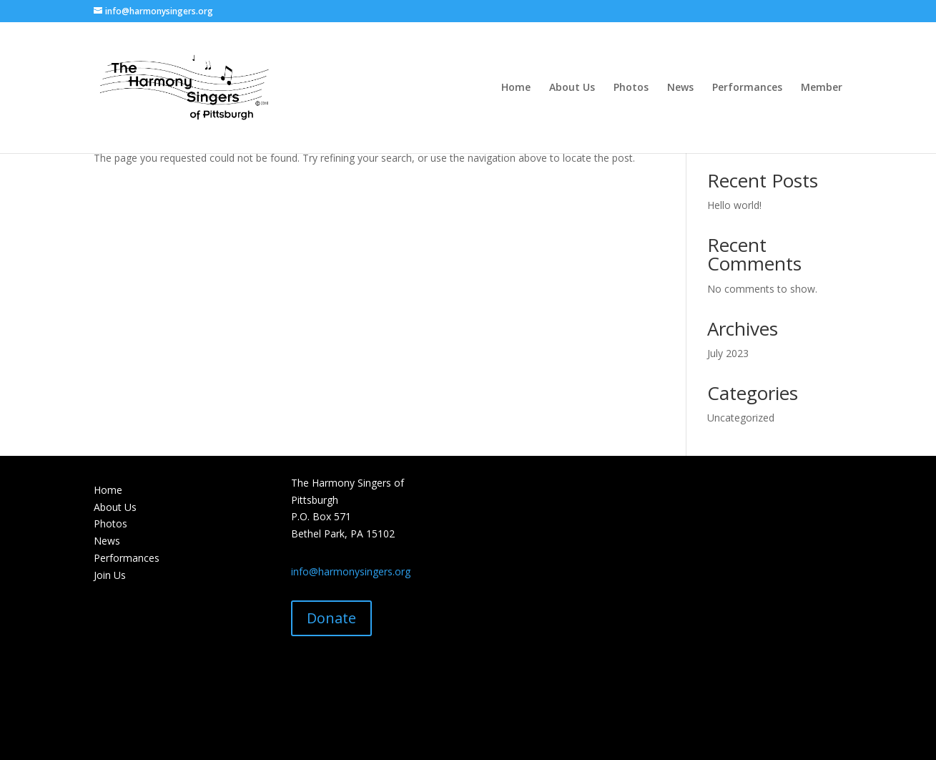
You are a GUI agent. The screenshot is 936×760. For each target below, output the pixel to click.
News (680, 88)
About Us (572, 88)
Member (821, 88)
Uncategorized (740, 417)
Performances (747, 88)
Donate (331, 618)
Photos (631, 88)
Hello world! (734, 205)
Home (516, 88)
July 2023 (728, 353)
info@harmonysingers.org (350, 571)
